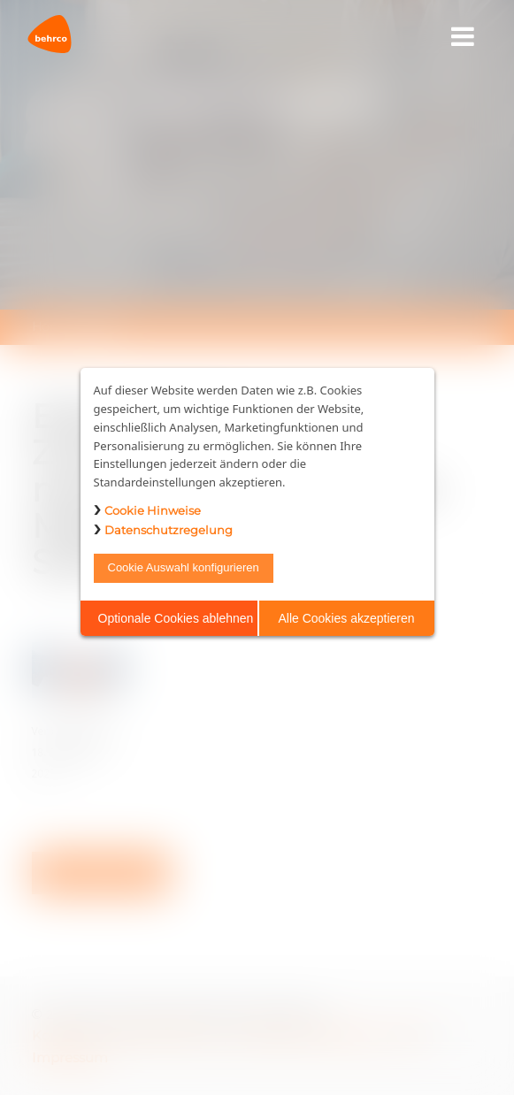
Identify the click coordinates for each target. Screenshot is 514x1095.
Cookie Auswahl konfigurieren (183, 567)
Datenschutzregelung (168, 530)
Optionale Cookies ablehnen (176, 618)
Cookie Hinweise (152, 510)
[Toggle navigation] (463, 37)
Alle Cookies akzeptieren (346, 618)
